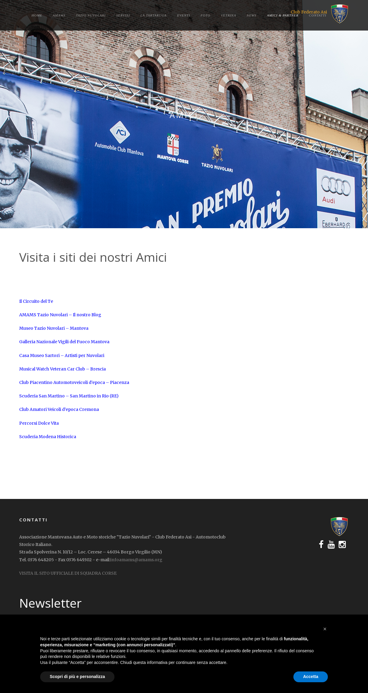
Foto (205, 15)
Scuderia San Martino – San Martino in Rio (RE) (69, 396)
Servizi (123, 15)
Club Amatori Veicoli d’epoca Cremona (59, 409)
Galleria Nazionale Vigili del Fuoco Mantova (64, 341)
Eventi (183, 15)
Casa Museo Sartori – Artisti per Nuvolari (61, 355)
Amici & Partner (282, 15)
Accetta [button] (310, 676)
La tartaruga (154, 15)
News (252, 15)
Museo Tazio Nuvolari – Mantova (53, 328)
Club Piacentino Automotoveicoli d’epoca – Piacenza (74, 382)
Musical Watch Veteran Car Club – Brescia (62, 369)
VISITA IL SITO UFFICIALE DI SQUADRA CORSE (68, 573)
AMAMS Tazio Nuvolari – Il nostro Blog (60, 314)
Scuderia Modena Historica (47, 436)
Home (36, 15)
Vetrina (228, 15)
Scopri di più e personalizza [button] (77, 676)
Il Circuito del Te (36, 301)
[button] (325, 629)
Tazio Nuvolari (90, 15)
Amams (59, 15)
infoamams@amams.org (136, 559)
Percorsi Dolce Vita (39, 423)
